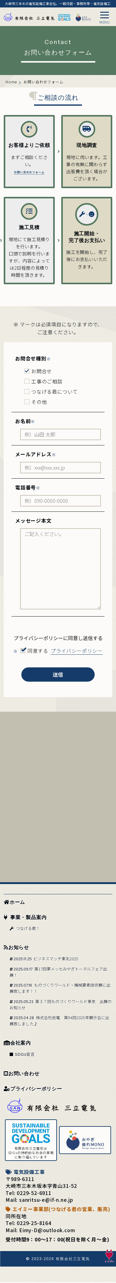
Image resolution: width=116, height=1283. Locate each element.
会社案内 (17, 1043)
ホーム (14, 903)
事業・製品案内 (25, 918)
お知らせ (16, 948)
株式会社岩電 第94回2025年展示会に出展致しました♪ (59, 1021)
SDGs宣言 (22, 1055)
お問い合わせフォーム (29, 189)
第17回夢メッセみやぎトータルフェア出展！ (58, 973)
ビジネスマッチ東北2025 (44, 959)
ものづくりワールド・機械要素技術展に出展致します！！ (60, 989)
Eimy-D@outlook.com (47, 1231)
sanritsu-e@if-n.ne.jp (46, 1200)
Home (11, 81)
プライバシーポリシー (33, 1089)
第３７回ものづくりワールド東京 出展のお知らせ (61, 1005)
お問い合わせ (22, 1074)
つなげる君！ (25, 929)
